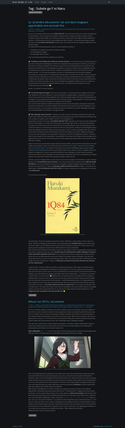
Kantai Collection (53, 307)
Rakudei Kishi (86, 29)
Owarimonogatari (90, 305)
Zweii (81, 29)
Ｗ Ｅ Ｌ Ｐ (44, 331)
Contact (51, 2)
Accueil (37, 2)
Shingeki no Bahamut (72, 305)
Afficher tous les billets (35, 12)
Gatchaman (70, 307)
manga (44, 29)
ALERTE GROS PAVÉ (49, 305)
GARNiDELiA (40, 307)
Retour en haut (108, 426)
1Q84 (78, 29)
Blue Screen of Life (22, 2)
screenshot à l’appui (72, 323)
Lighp (101, 426)
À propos (43, 2)
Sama (57, 29)
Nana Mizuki (46, 307)
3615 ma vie (52, 29)
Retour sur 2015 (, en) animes (46, 301)
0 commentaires (40, 31)
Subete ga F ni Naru (71, 29)
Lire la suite (32, 295)
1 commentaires (88, 307)
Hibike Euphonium (81, 305)
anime (47, 29)
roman (65, 29)
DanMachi (64, 307)
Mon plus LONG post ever (60, 305)
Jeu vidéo (61, 29)
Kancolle (60, 307)
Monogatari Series (32, 307)
